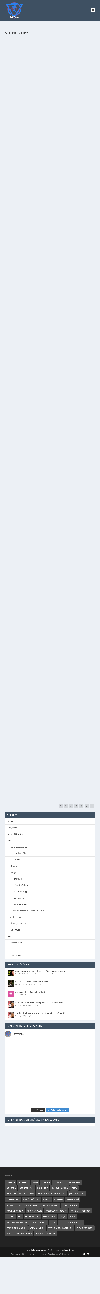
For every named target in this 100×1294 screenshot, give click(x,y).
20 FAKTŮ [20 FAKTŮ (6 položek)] (11, 1182)
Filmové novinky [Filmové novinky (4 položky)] (59, 1188)
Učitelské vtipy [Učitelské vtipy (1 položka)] (39, 1222)
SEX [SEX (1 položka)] (19, 1216)
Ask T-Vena (16, 917)
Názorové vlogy (20, 891)
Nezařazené (16, 955)
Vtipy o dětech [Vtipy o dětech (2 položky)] (75, 1222)
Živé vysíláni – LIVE (19, 923)
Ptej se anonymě (29, 1254)
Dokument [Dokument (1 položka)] (42, 1188)
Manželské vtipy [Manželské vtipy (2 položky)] (31, 1199)
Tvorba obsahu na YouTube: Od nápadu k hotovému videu (41, 1013)
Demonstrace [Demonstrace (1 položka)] (73, 1182)
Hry (12, 949)
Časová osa (15, 1254)
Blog (9, 936)
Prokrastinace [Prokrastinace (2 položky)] (34, 1211)
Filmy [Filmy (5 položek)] (74, 1188)
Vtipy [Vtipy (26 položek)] (61, 1222)
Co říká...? (28, 995)
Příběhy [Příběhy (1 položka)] (74, 1211)
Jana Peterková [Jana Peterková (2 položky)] (77, 1193)
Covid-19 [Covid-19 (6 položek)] (45, 1182)
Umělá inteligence (19, 847)
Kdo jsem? (12, 827)
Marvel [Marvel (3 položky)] (47, 1199)
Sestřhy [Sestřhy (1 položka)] (10, 1216)
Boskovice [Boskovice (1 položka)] (23, 1182)
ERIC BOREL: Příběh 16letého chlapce (31, 981)
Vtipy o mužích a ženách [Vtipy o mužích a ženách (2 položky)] (60, 1228)
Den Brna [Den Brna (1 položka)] (11, 1188)
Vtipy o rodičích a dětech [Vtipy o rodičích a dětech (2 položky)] (19, 1233)
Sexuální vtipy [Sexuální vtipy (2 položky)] (32, 1216)
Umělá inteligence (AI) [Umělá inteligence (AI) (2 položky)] (17, 1222)
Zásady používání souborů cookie (62, 1254)
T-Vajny (14, 866)
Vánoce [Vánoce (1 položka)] (39, 1233)
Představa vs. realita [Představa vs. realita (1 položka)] (56, 1211)
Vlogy (13, 872)
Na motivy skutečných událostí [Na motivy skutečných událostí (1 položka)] (22, 1205)
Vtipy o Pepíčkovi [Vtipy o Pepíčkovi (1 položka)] (84, 1228)
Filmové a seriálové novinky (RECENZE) (28, 911)
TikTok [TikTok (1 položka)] (72, 1216)
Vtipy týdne (16, 930)
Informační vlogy (21, 904)
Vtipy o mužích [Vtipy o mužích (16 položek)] (37, 1228)
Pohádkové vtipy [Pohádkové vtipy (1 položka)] (50, 1205)
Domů (10, 821)
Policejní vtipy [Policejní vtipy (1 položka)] (70, 1205)
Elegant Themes (39, 1250)
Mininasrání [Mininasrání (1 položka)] (73, 1199)
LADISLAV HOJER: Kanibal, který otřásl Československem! (40, 971)
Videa (10, 840)
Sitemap (42, 1254)
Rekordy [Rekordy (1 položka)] (86, 1211)
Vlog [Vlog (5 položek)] (53, 1222)
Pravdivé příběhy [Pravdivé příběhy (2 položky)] (15, 1211)
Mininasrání (19, 898)
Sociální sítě (16, 942)
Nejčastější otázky (16, 834)
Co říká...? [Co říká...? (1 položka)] (58, 1182)
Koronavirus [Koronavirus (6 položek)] (13, 1199)
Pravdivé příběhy (21, 853)
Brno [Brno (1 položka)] (35, 1182)
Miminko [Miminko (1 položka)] (58, 1199)
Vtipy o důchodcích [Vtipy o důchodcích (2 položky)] (16, 1228)
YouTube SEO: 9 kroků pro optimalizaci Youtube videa (39, 1002)
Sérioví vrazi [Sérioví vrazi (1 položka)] (49, 1216)
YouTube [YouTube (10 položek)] (51, 1233)
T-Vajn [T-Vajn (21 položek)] (62, 1216)
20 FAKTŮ (18, 879)
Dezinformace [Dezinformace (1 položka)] (26, 1188)
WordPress (69, 1250)
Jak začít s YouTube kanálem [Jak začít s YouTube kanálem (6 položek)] (51, 1193)
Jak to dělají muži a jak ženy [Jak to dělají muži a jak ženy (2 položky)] (20, 1193)
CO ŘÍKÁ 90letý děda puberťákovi (30, 992)
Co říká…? (18, 859)
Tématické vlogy (21, 885)
